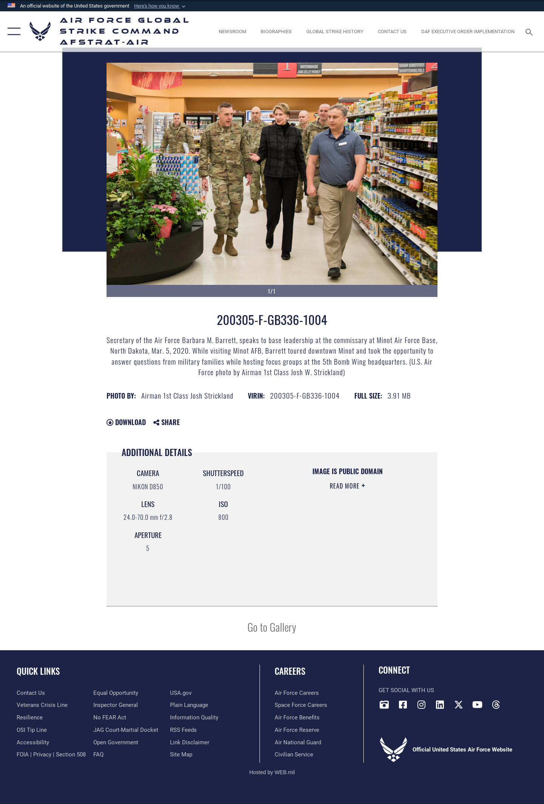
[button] (160, 6)
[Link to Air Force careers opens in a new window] (297, 693)
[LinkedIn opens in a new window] (440, 704)
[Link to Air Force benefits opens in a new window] (297, 717)
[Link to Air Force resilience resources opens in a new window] (30, 717)
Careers (290, 671)
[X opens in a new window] (458, 704)
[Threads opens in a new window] (496, 704)
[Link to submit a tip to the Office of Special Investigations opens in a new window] (32, 730)
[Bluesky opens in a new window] (514, 702)
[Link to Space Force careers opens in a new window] (301, 705)
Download (126, 422)
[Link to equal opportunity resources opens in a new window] (115, 693)
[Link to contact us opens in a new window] (31, 693)
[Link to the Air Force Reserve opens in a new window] (297, 730)
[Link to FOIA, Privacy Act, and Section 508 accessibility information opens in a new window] (51, 754)
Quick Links (38, 671)
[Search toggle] (530, 31)
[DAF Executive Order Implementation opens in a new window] (468, 31)
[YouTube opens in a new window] (477, 704)
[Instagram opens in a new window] (421, 704)
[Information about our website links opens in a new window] (189, 742)
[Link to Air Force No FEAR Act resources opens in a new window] (109, 717)
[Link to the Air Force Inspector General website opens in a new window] (115, 705)
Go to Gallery (271, 626)
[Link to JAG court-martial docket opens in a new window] (125, 730)
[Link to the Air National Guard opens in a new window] (298, 742)
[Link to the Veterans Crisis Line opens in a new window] (42, 705)
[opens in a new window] (33, 742)
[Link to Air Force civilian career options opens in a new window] (294, 754)
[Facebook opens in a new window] (402, 704)
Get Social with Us (406, 690)
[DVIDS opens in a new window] (384, 704)
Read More (346, 485)
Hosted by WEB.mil (272, 772)
